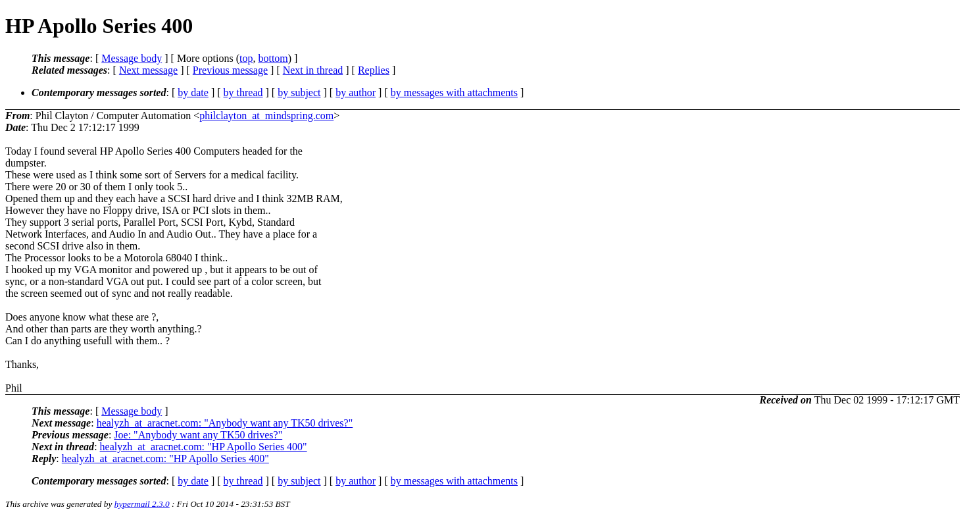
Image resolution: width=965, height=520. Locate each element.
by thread (243, 92)
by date (193, 92)
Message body (131, 58)
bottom (272, 58)
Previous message (230, 70)
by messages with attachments (454, 92)
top (246, 58)
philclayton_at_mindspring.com (266, 115)
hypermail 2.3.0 (142, 504)
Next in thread (313, 70)
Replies (373, 70)
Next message (148, 70)
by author (355, 92)
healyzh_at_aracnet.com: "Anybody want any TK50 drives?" (225, 423)
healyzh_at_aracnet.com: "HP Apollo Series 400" (203, 446)
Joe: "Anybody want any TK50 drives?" (198, 434)
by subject (299, 92)
